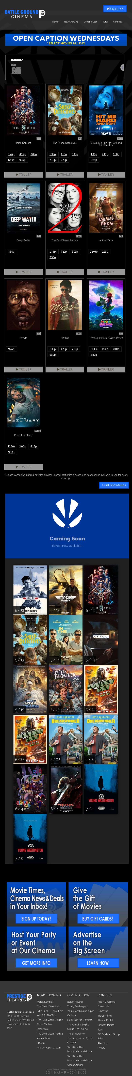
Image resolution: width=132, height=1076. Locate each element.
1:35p (53, 154)
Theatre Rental (105, 1020)
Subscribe (103, 1011)
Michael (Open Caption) (49, 1047)
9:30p (11, 452)
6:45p (75, 154)
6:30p (94, 355)
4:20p (64, 251)
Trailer (23, 174)
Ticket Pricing (105, 1015)
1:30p (53, 349)
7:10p (53, 160)
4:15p (105, 154)
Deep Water (43, 1029)
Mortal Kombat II (45, 1001)
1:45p (11, 154)
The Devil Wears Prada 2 (50, 1033)
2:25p (105, 251)
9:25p (94, 160)
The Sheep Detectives (48, 1006)
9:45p (22, 160)
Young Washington (77, 1006)
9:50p (53, 257)
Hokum (41, 1043)
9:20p (64, 160)
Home (55, 21)
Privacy (101, 1048)
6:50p (116, 154)
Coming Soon (90, 21)
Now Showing (71, 21)
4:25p (22, 154)
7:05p (33, 154)
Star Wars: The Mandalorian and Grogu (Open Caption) (79, 1060)
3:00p (22, 446)
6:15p (33, 446)
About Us (102, 1043)
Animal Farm (44, 1038)
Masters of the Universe (79, 1020)
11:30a (93, 349)
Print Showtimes (114, 485)
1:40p (94, 154)
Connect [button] (118, 21)
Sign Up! (114, 9)
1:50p (105, 349)
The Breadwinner (76, 1033)
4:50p (11, 251)
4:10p (64, 154)
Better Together (75, 1001)
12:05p (94, 251)
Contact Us (103, 1006)
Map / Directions (106, 1001)
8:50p (11, 160)
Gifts (105, 21)
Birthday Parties (106, 1025)
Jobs (100, 1029)
